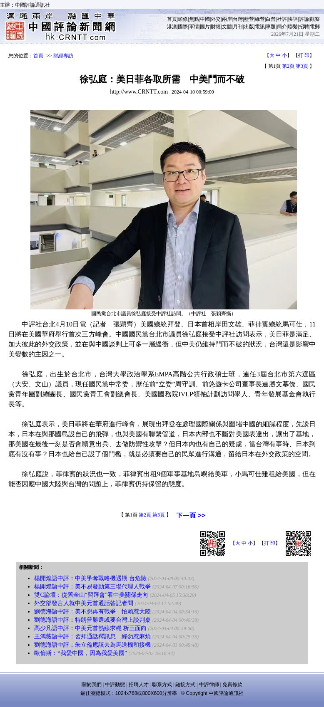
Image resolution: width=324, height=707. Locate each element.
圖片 (205, 27)
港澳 (172, 27)
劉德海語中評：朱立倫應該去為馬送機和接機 (92, 645)
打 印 (303, 55)
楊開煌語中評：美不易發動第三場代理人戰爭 (92, 586)
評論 (304, 19)
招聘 (304, 27)
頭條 (183, 19)
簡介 (282, 27)
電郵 (315, 27)
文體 (227, 27)
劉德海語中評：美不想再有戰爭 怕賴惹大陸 (92, 611)
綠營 (260, 19)
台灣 (238, 19)
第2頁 (288, 66)
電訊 (260, 27)
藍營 (249, 19)
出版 (249, 27)
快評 (293, 19)
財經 (216, 27)
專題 (271, 27)
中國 (205, 19)
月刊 (238, 27)
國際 (183, 27)
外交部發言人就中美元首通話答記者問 (83, 603)
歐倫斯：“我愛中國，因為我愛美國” (80, 653)
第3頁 (302, 66)
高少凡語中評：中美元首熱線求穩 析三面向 (90, 628)
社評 (282, 19)
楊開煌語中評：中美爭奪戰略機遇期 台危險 (90, 578)
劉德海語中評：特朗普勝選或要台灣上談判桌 (92, 620)
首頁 (172, 19)
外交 (216, 19)
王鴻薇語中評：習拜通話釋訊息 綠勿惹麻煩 (92, 636)
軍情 (194, 27)
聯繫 (293, 27)
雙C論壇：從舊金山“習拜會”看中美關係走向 (91, 595)
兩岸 (227, 19)
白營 (271, 19)
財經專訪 (63, 56)
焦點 (194, 19)
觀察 (315, 19)
